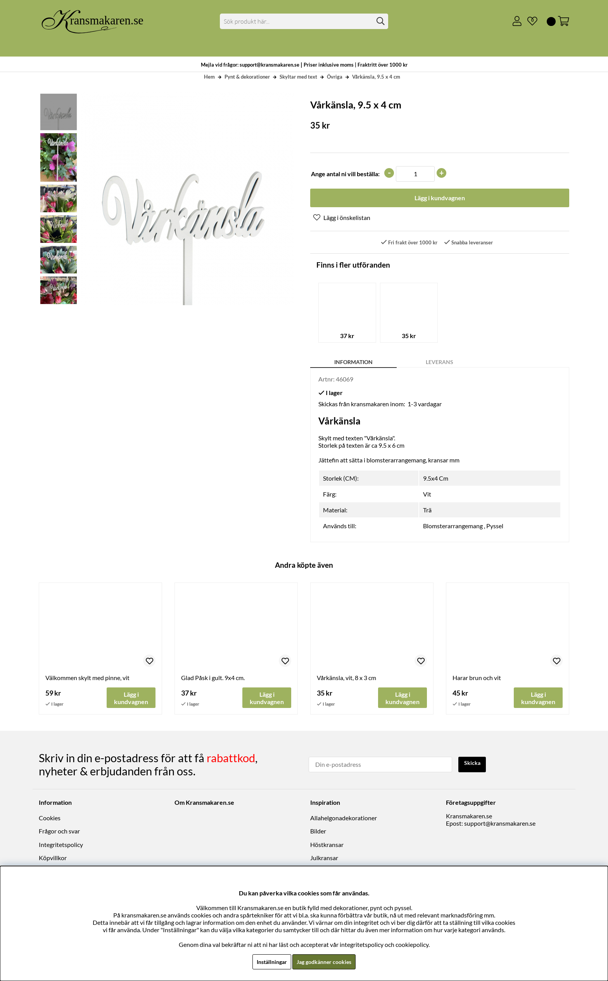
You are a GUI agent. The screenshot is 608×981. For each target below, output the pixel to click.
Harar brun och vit (477, 679)
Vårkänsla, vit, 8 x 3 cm (346, 679)
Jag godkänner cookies (326, 961)
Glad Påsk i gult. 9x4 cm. (213, 679)
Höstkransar (327, 845)
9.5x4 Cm (435, 479)
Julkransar (324, 858)
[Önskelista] (529, 21)
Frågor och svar (59, 832)
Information (353, 363)
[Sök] (304, 21)
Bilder (318, 832)
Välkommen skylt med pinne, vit (87, 679)
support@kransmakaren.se (499, 824)
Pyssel (494, 527)
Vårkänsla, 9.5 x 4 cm (376, 77)
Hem (209, 77)
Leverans (439, 363)
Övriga (334, 77)
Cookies (49, 818)
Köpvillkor (53, 858)
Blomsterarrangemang (453, 527)
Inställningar (268, 961)
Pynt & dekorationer (247, 77)
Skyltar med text (298, 77)
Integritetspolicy (61, 845)
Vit (427, 495)
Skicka (474, 764)
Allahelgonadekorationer (343, 818)
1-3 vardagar (425, 405)
